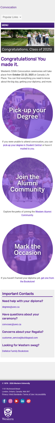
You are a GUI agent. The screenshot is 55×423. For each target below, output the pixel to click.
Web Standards (15, 394)
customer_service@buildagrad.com (20, 337)
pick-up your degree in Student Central (22, 145)
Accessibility (40, 394)
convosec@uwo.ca (11, 324)
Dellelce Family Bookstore (15, 351)
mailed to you (27, 148)
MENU (5, 25)
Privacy (5, 394)
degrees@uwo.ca (10, 307)
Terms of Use (28, 394)
